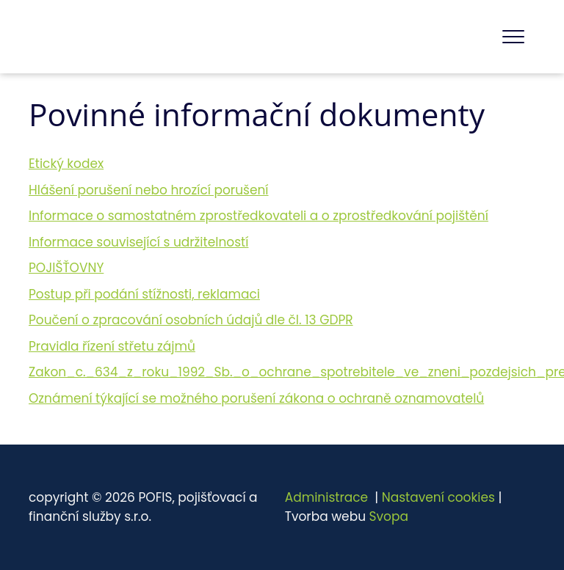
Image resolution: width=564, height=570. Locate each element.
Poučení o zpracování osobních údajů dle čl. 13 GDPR (191, 320)
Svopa (388, 516)
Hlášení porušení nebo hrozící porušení (149, 190)
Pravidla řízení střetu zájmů (112, 346)
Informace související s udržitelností (138, 242)
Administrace (326, 497)
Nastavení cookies (438, 497)
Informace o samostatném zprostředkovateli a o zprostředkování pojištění (258, 215)
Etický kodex (66, 163)
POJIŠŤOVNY (66, 268)
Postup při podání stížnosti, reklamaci (144, 294)
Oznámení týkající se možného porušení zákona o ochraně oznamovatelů (256, 398)
